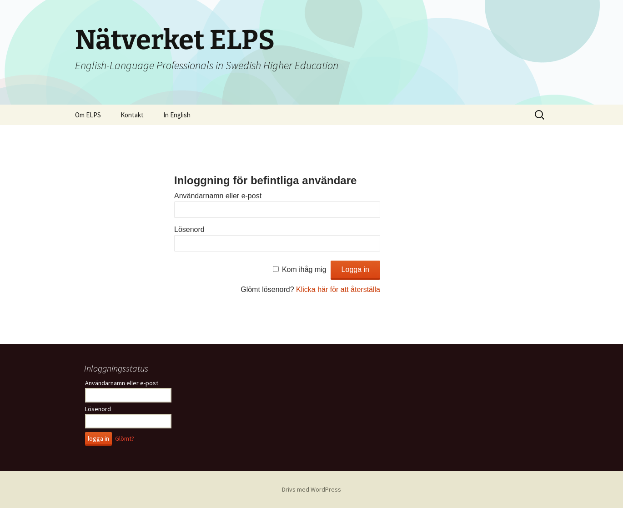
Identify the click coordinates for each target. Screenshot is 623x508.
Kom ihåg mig (304, 269)
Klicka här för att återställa (338, 289)
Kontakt (132, 115)
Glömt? (124, 438)
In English (177, 115)
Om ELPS (88, 115)
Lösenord (189, 229)
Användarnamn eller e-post (217, 196)
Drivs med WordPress (311, 489)
